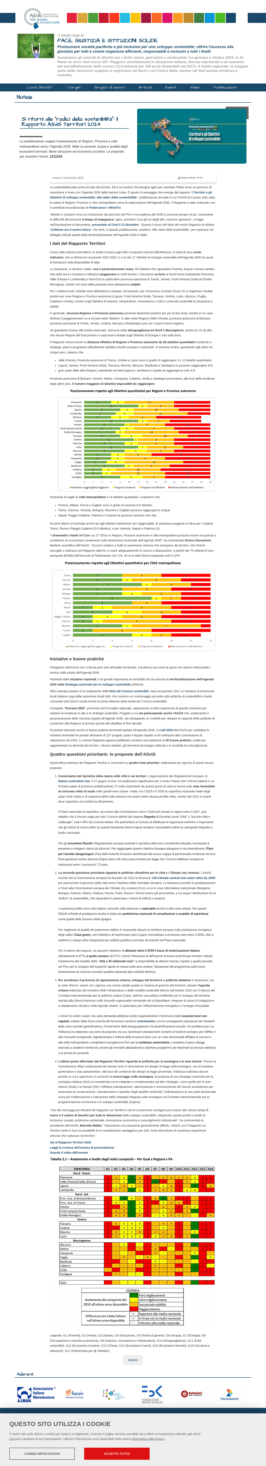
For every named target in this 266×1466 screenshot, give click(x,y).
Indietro (133, 1360)
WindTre (115, 207)
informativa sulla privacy (148, 1439)
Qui (11, 1439)
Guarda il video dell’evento (69, 1152)
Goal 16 (78, 35)
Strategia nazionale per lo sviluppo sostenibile (98, 684)
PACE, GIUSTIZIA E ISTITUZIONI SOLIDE (107, 41)
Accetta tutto (117, 1453)
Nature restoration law (74, 781)
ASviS (65, 35)
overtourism (146, 1021)
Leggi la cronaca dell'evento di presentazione (82, 1147)
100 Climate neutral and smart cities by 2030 (183, 878)
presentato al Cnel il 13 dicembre (115, 224)
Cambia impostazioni (42, 1453)
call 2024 (166, 730)
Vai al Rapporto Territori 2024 (70, 1142)
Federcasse (97, 207)
